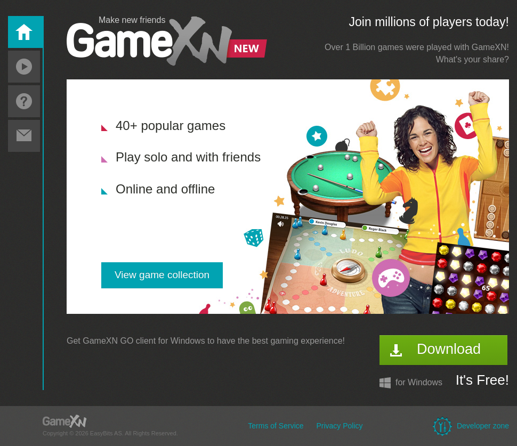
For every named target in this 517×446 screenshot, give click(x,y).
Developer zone (483, 425)
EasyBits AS (106, 433)
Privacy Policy (339, 425)
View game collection (162, 274)
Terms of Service (275, 425)
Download (449, 349)
